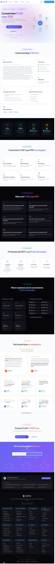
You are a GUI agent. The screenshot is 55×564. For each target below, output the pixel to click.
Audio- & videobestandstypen (6, 546)
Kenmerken (5, 511)
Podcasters (44, 516)
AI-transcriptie (33, 499)
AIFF (10, 112)
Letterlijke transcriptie (6, 518)
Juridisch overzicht (6, 528)
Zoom (43, 528)
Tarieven (27, 1)
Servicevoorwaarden (34, 561)
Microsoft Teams (45, 530)
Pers (43, 548)
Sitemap (22, 561)
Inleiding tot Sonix (6, 548)
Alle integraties (44, 535)
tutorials (18, 479)
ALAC (15, 112)
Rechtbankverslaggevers (7, 532)
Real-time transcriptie (6, 520)
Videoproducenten (45, 518)
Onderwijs (31, 513)
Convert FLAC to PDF (22, 436)
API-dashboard (31, 532)
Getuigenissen (31, 547)
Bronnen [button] (22, 1)
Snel (37, 499)
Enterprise (31, 511)
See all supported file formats (36, 317)
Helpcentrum (14, 479)
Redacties (30, 515)
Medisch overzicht (19, 528)
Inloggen (41, 1)
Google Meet (44, 532)
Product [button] (10, 1)
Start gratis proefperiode (34, 454)
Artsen (17, 532)
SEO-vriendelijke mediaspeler (19, 514)
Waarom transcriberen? (20, 550)
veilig (27, 500)
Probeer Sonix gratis (49, 1)
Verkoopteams (31, 519)
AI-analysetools (18, 511)
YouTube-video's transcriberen (19, 520)
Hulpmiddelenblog (6, 550)
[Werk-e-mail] (20, 454)
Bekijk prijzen (14, 31)
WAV (5, 112)
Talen (4, 543)
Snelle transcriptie (6, 516)
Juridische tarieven (6, 535)
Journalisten (44, 513)
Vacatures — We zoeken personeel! (46, 546)
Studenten (44, 520)
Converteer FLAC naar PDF (14, 26)
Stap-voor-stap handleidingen (18, 548)
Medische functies (19, 530)
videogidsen (23, 479)
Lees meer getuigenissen (27, 412)
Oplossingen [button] (16, 1)
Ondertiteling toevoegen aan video (20, 517)
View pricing (35, 436)
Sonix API (30, 528)
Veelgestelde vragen (19, 545)
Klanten (30, 545)
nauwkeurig (40, 499)
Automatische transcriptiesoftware (6, 514)
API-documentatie (32, 530)
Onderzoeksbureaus (32, 517)
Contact (43, 550)
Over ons (43, 543)
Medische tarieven (19, 535)
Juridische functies (6, 530)
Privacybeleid (27, 561)
